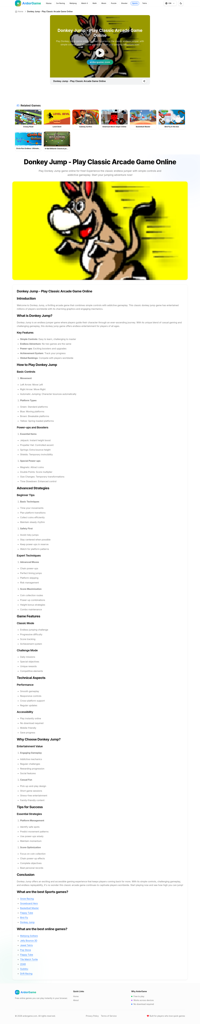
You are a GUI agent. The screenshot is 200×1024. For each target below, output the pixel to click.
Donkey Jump (27, 922)
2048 (23, 964)
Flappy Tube (26, 912)
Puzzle (113, 3)
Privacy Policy (92, 1016)
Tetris (144, 3)
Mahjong (73, 3)
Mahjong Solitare (29, 935)
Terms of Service (109, 1016)
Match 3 (84, 3)
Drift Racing (26, 973)
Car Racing (60, 3)
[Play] (144, 81)
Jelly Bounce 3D (28, 940)
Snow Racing (27, 898)
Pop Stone (25, 950)
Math (95, 3)
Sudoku (24, 968)
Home (49, 3)
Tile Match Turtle (29, 959)
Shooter (124, 3)
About (76, 1000)
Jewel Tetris (26, 945)
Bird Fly (24, 917)
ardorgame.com (30, 1016)
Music (103, 3)
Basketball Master (29, 908)
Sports (135, 3)
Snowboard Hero (29, 903)
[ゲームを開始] (100, 52)
